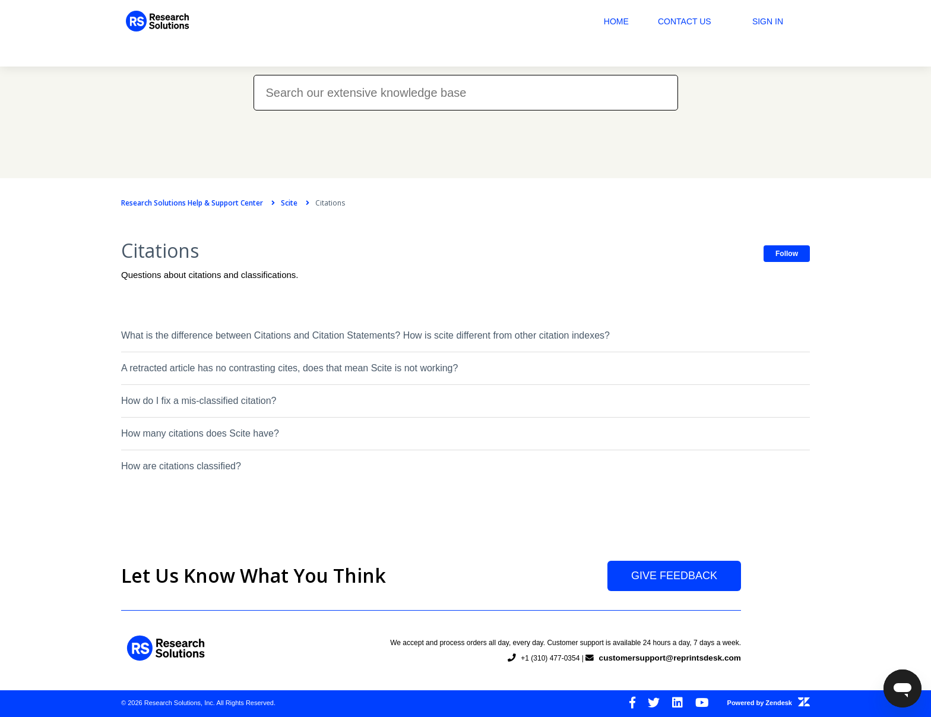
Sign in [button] (767, 21)
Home (616, 21)
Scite (289, 203)
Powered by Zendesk (768, 702)
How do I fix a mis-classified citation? (198, 401)
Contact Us (684, 21)
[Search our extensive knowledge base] (466, 92)
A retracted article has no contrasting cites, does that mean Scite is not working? (289, 368)
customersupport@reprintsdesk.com (668, 657)
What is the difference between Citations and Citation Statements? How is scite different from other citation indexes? (365, 335)
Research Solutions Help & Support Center (192, 203)
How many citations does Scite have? (200, 433)
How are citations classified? (181, 466)
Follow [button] (786, 253)
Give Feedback (674, 576)
